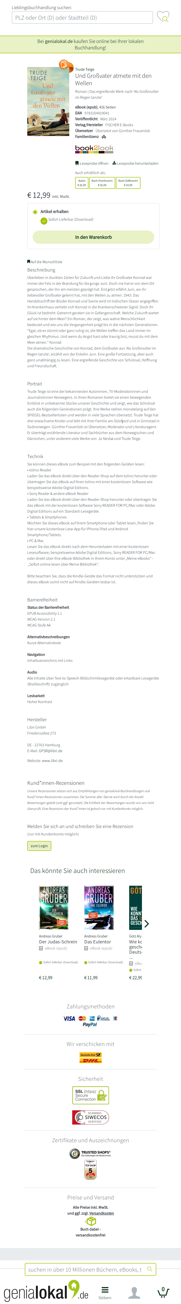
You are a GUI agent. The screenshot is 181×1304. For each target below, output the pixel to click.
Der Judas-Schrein (58, 941)
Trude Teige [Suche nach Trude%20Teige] (84, 69)
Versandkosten (101, 1213)
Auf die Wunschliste (44, 261)
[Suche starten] (150, 1269)
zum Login (39, 845)
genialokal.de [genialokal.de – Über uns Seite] (59, 41)
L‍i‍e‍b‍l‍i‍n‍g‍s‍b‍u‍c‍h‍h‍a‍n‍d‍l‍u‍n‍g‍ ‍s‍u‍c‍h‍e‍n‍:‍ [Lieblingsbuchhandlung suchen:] (42, 7)
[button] (105, 1295)
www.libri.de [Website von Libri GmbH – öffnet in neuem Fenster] (52, 760)
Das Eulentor (97, 941)
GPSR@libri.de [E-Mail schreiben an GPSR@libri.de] (50, 750)
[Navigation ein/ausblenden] (134, 1293)
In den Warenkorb (93, 237)
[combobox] (84, 1269)
